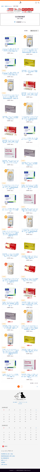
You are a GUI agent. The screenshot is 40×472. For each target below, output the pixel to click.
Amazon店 (20, 403)
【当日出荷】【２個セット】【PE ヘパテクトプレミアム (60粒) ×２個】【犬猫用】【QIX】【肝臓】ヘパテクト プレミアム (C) (29, 376)
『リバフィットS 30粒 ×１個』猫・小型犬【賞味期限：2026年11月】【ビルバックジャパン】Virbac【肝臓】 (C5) (10, 50)
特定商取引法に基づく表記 (7, 453)
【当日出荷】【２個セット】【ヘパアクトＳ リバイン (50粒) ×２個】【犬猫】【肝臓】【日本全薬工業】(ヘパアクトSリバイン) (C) (29, 304)
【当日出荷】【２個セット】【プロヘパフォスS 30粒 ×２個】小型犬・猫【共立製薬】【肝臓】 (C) (29, 257)
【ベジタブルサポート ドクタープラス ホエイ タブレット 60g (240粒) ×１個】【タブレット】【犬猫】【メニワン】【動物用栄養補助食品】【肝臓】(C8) (10, 96)
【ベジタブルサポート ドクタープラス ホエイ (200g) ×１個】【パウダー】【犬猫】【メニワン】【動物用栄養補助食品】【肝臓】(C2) (10, 280)
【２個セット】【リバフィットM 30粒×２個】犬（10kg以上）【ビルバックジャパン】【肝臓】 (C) (10, 375)
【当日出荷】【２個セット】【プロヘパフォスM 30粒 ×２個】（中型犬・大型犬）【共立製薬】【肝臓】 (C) (10, 327)
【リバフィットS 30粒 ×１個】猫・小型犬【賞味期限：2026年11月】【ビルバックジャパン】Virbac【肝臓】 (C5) (10, 73)
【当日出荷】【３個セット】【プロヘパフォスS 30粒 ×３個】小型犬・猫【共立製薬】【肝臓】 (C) (29, 350)
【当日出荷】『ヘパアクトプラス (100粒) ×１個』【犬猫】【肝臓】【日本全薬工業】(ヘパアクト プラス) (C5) (10, 255)
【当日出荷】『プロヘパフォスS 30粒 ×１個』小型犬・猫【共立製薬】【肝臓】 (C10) (29, 71)
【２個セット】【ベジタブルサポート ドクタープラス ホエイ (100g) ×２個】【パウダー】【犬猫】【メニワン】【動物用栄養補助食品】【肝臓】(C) (29, 327)
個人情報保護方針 (5, 458)
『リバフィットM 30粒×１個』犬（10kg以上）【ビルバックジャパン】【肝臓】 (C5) (29, 139)
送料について (4, 460)
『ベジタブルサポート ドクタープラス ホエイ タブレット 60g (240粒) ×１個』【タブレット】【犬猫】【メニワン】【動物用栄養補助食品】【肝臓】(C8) (29, 50)
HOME (2, 6)
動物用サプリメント (8, 6)
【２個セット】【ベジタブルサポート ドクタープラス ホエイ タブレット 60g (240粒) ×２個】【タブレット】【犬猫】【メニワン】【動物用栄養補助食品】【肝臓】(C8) (10, 233)
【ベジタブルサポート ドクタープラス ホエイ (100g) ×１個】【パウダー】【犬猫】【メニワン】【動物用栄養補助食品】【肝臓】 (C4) (10, 187)
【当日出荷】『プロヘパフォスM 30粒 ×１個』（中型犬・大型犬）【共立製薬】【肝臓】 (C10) (10, 117)
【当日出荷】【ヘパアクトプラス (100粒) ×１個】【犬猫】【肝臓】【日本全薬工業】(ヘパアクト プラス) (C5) (29, 279)
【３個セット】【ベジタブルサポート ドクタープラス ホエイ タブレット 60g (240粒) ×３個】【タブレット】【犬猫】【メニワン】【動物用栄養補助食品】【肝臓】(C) (10, 352)
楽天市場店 (15, 402)
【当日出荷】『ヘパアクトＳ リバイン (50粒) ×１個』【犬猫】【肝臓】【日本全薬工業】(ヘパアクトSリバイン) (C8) (29, 94)
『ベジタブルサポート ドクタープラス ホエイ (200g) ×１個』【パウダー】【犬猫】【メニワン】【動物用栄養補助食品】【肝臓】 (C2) (29, 231)
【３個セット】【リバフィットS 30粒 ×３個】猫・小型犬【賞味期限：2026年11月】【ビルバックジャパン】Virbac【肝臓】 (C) (10, 304)
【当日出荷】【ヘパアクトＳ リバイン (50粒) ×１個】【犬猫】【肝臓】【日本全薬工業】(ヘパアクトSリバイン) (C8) (10, 141)
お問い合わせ (4, 464)
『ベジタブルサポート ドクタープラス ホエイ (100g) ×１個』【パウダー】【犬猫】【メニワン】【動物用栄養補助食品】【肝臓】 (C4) (29, 118)
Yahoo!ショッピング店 (23, 402)
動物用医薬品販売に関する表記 (8, 456)
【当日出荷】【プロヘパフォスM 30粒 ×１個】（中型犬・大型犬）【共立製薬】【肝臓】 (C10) (29, 163)
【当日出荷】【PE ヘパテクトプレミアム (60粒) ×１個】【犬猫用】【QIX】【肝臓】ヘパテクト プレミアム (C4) (29, 210)
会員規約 (3, 462)
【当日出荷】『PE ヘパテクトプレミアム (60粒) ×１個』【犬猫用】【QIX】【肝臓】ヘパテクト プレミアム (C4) (10, 161)
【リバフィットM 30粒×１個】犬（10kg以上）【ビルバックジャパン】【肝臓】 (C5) (10, 210)
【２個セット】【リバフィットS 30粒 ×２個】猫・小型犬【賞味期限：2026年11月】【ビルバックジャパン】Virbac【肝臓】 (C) (29, 187)
